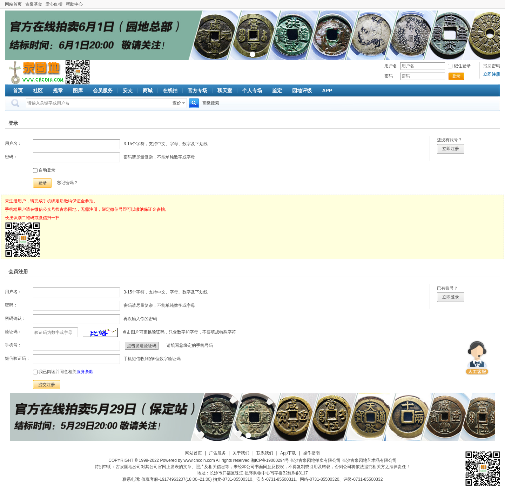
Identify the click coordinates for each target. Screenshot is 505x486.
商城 (148, 90)
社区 (38, 90)
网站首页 (13, 4)
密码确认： (15, 318)
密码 (388, 76)
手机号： (13, 345)
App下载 (288, 453)
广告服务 (217, 453)
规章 (58, 90)
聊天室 (224, 90)
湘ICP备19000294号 (270, 460)
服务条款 (84, 371)
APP (327, 90)
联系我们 (264, 453)
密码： (11, 156)
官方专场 (197, 90)
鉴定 (277, 90)
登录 (456, 76)
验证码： (13, 331)
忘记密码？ (67, 182)
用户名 (390, 65)
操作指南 (311, 453)
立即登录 (450, 297)
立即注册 (450, 148)
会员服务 (103, 90)
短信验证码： (17, 358)
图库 (78, 90)
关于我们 (241, 453)
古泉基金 (33, 4)
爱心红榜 (54, 4)
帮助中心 (74, 4)
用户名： (13, 143)
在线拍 (170, 90)
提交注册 (46, 384)
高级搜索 (210, 103)
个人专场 (252, 90)
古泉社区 (35, 72)
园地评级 (302, 90)
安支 (128, 90)
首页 (18, 90)
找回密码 (491, 65)
